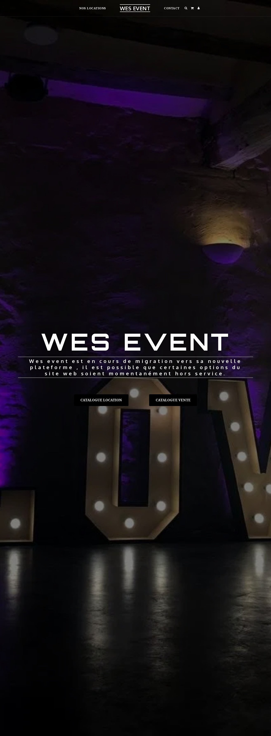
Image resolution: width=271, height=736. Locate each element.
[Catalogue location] (101, 400)
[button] (186, 8)
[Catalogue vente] (173, 400)
